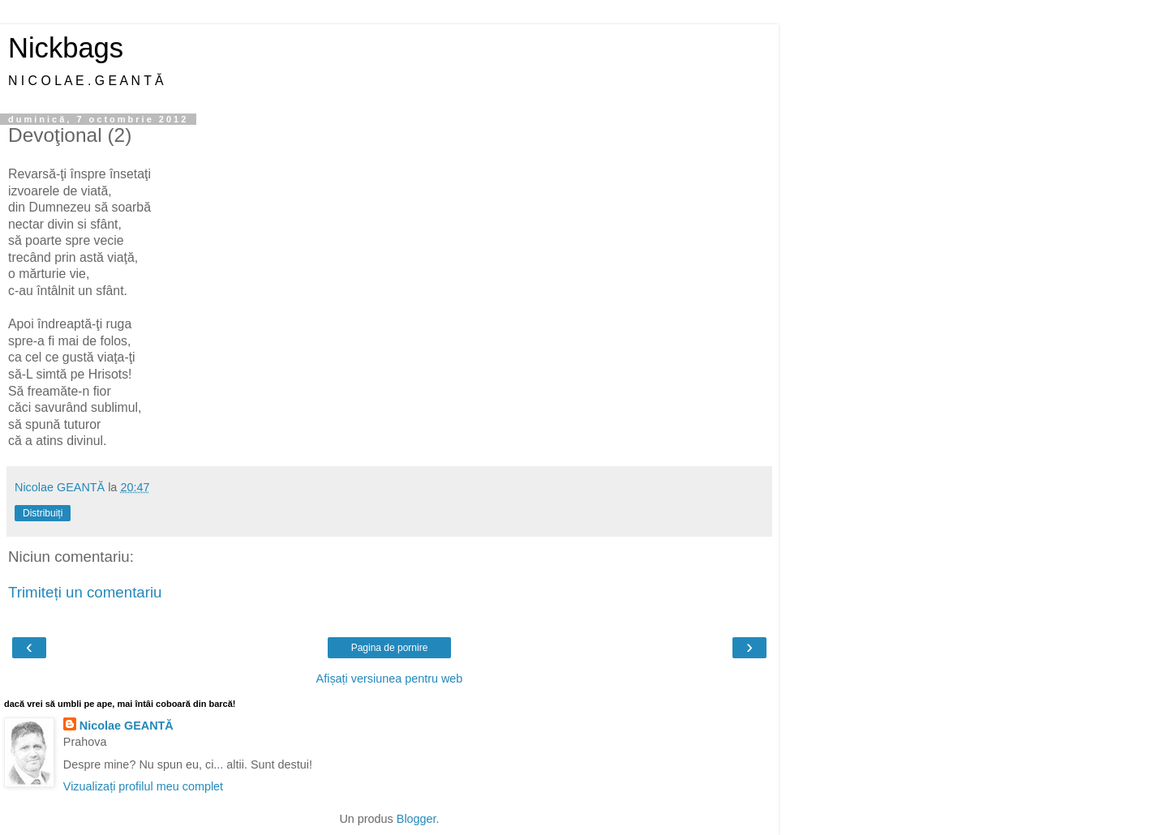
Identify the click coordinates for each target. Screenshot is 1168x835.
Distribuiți (42, 513)
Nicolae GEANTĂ (126, 725)
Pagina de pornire (389, 647)
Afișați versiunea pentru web (389, 678)
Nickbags (65, 47)
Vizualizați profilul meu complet (143, 786)
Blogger (416, 818)
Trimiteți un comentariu (85, 592)
